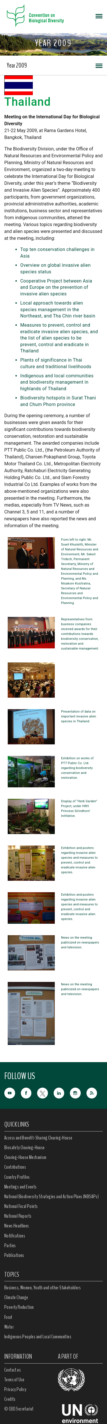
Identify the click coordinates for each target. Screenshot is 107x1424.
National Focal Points (21, 1206)
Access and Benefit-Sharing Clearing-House (38, 1137)
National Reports (17, 1216)
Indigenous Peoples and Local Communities (37, 1336)
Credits (10, 1399)
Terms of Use (14, 1379)
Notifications (14, 1235)
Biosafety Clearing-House (24, 1147)
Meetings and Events (20, 1186)
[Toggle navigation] (99, 15)
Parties (10, 1245)
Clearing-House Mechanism (25, 1157)
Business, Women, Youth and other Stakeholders (42, 1287)
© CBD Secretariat (19, 1408)
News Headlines (16, 1225)
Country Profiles (17, 1177)
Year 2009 (17, 65)
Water (9, 1326)
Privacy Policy (15, 1389)
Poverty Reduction (19, 1307)
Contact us (12, 1369)
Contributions (15, 1167)
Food (8, 1317)
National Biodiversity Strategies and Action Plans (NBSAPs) (51, 1196)
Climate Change (16, 1297)
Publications (14, 1255)
